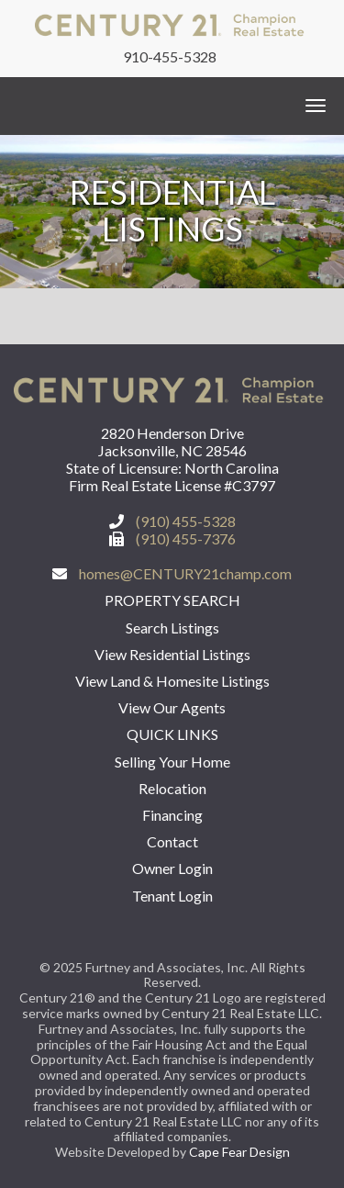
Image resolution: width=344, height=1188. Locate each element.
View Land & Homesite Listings (172, 680)
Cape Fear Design (239, 1152)
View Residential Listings (172, 654)
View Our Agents (172, 707)
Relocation (172, 788)
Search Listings (172, 627)
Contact (172, 841)
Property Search (172, 600)
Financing (172, 815)
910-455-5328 (169, 56)
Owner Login (172, 868)
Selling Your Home (172, 761)
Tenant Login (172, 895)
